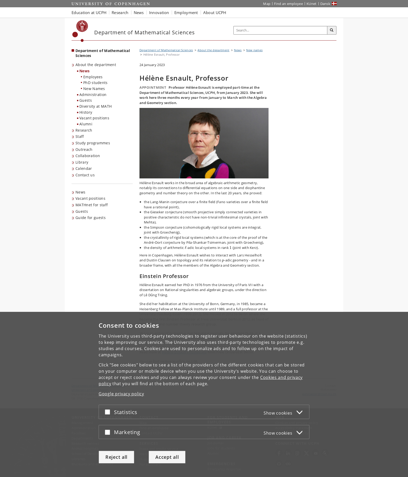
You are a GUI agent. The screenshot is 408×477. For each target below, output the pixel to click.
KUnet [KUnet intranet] (312, 3)
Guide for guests (90, 217)
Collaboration (87, 155)
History (85, 112)
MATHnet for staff (91, 204)
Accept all (167, 457)
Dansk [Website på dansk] (325, 3)
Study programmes (92, 142)
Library (81, 162)
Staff (79, 136)
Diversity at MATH (95, 106)
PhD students (95, 82)
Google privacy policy (121, 394)
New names (254, 50)
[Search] (331, 30)
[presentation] (186, 247)
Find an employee (288, 3)
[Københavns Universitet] (80, 31)
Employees (93, 76)
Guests (85, 100)
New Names (94, 88)
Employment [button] (186, 12)
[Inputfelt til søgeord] (280, 30)
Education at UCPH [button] (89, 12)
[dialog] (204, 394)
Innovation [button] (159, 12)
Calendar (83, 168)
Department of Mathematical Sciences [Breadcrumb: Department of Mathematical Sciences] (166, 50)
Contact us (85, 174)
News (84, 70)
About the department (95, 64)
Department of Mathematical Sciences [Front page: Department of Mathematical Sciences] (102, 53)
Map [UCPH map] (266, 3)
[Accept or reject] (109, 412)
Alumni (85, 123)
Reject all (116, 457)
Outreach (83, 149)
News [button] (139, 12)
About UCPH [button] (214, 12)
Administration (92, 94)
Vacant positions (94, 117)
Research (83, 130)
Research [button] (120, 12)
